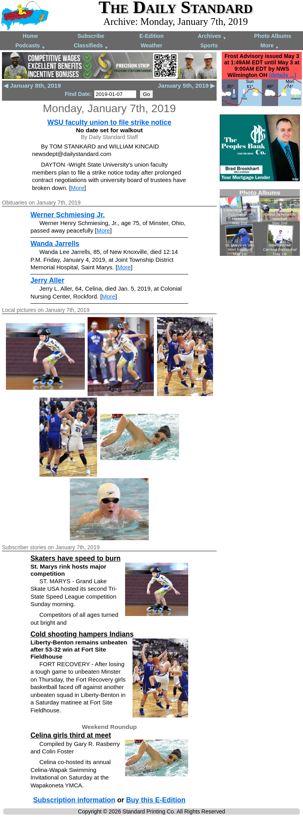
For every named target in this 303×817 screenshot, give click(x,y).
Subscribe (91, 36)
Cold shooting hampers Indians (82, 634)
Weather (151, 45)
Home (30, 36)
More (269, 46)
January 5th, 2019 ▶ (186, 85)
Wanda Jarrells (54, 244)
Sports (209, 45)
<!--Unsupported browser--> (260, 222)
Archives (212, 36)
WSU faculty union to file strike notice (109, 122)
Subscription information (74, 800)
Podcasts (30, 46)
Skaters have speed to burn (75, 558)
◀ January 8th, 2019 (32, 85)
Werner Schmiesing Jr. (67, 215)
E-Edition (151, 36)
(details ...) (282, 75)
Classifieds (91, 46)
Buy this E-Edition (155, 800)
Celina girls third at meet (70, 735)
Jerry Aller (47, 280)
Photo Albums (272, 36)
